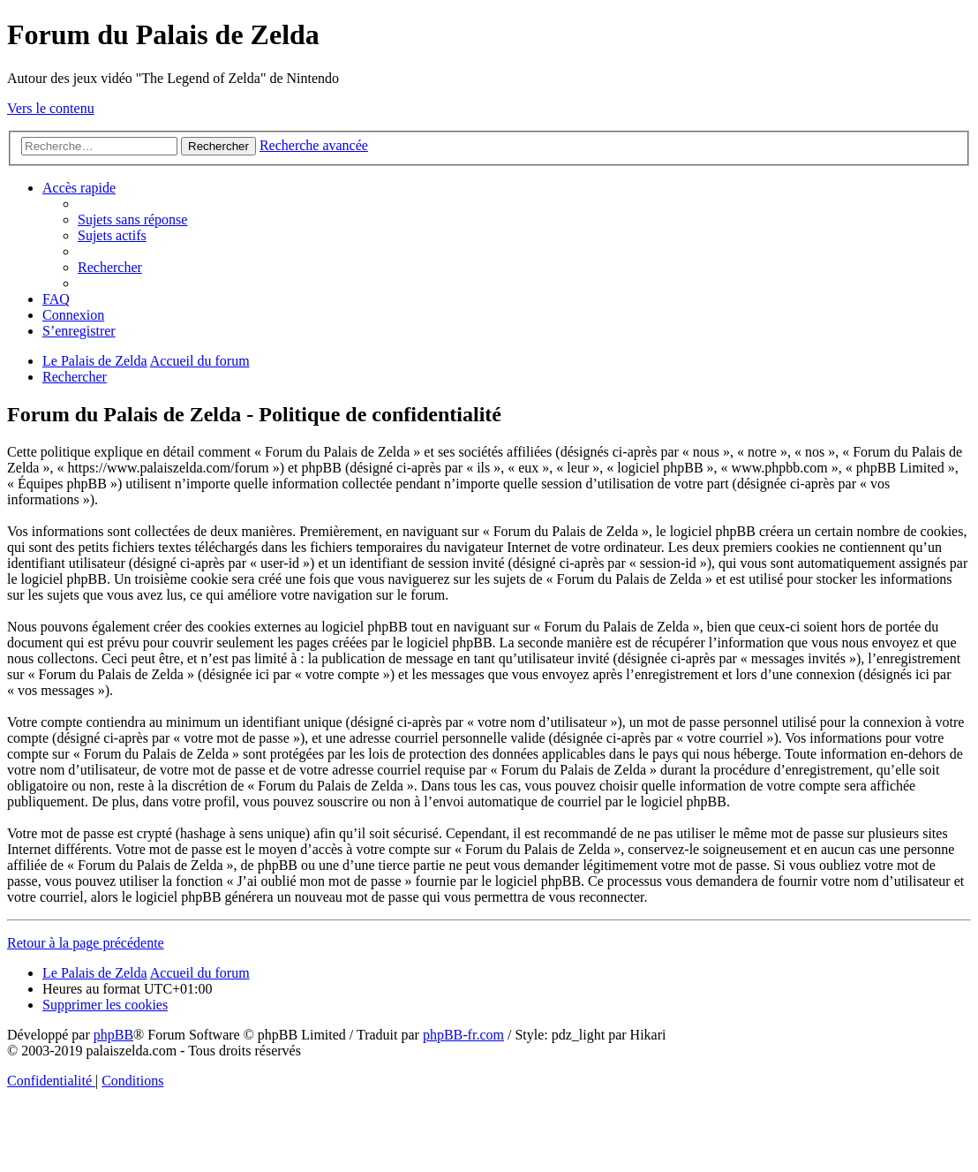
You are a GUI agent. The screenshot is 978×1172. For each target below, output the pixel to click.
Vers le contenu (50, 108)
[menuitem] (132, 219)
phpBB (113, 1034)
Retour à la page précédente (85, 942)
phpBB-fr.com (463, 1034)
